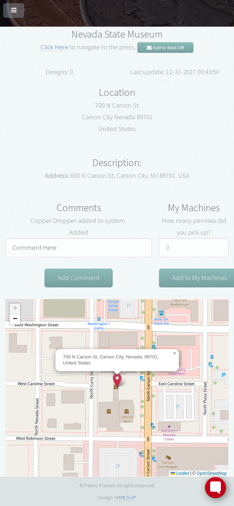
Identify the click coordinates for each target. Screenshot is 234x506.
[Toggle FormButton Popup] (215, 487)
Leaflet (180, 473)
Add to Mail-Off (165, 47)
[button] (117, 380)
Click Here (54, 47)
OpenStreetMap (212, 473)
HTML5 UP (125, 497)
